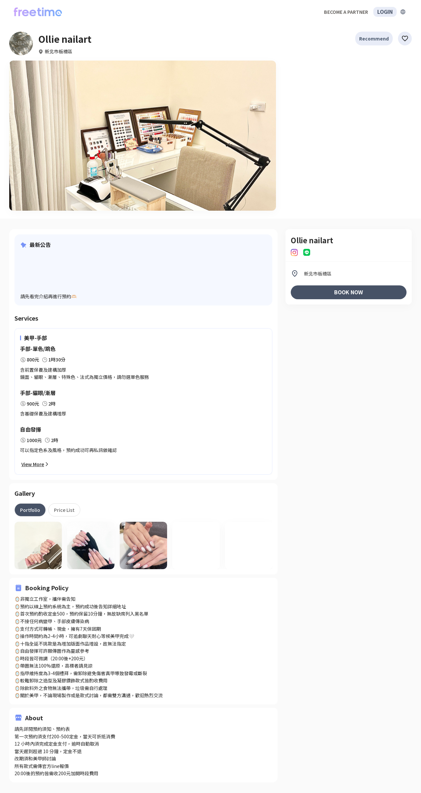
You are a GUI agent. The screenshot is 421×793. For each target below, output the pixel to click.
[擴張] (403, 12)
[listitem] (349, 273)
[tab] (30, 509)
